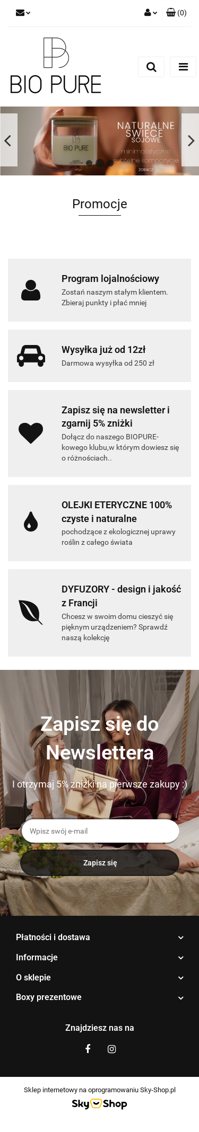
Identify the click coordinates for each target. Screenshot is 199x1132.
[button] (176, 13)
